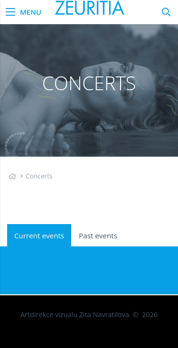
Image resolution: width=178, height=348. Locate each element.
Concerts (39, 175)
